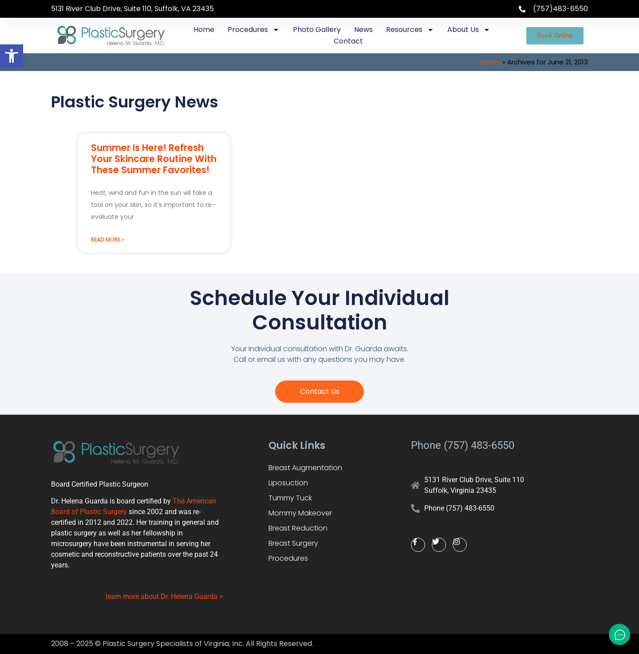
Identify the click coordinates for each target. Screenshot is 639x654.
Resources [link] (410, 30)
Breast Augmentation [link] (305, 468)
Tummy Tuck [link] (290, 498)
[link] (11, 55)
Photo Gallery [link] (317, 29)
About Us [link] (468, 30)
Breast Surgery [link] (293, 543)
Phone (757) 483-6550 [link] (462, 445)
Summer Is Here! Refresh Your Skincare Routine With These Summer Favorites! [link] (154, 158)
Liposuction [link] (288, 483)
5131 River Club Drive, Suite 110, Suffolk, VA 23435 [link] (132, 9)
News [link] (363, 29)
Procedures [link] (254, 30)
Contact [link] (348, 41)
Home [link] (203, 29)
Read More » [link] (107, 239)
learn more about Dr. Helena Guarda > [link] (164, 596)
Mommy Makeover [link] (300, 513)
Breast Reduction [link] (297, 528)
